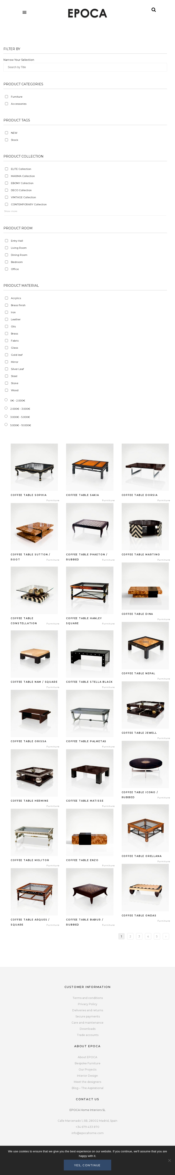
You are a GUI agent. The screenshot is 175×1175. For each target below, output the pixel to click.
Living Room (19, 247)
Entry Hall (17, 240)
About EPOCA (87, 1057)
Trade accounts (87, 1035)
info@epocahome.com (88, 1133)
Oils (13, 326)
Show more (10, 211)
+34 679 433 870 (87, 1127)
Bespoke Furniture (87, 1063)
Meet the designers (87, 1082)
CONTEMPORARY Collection (29, 204)
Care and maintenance (87, 1022)
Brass (14, 333)
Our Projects (87, 1069)
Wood (14, 390)
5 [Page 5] (157, 936)
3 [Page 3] (139, 936)
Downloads (87, 1028)
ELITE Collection (21, 169)
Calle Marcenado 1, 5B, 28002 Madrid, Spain (87, 1120)
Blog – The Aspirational (87, 1088)
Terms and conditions (87, 998)
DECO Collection (21, 190)
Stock (14, 140)
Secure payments (87, 1016)
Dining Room (19, 255)
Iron (13, 312)
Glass (14, 347)
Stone (14, 383)
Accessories (18, 103)
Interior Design (87, 1075)
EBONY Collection (22, 183)
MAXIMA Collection (23, 176)
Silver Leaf (17, 369)
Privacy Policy (87, 1004)
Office (15, 269)
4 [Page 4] (148, 936)
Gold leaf (17, 354)
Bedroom (17, 262)
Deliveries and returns (87, 1010)
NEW (14, 132)
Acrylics (16, 298)
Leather (16, 319)
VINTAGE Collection (23, 197)
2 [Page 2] (130, 936)
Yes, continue (87, 1165)
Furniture (16, 96)
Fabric (15, 340)
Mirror (14, 362)
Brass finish (18, 305)
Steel (14, 376)
